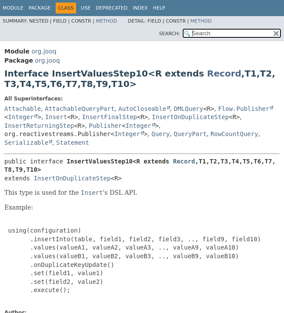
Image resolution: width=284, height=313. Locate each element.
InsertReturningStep (39, 125)
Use (85, 8)
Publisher (105, 125)
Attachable (22, 108)
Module (13, 8)
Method (106, 21)
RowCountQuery (234, 133)
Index (140, 8)
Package (40, 8)
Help (159, 8)
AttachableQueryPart (79, 108)
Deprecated (111, 8)
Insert (56, 116)
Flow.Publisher (243, 108)
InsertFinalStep (109, 116)
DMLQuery (188, 108)
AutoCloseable (142, 108)
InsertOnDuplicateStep (190, 116)
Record (224, 73)
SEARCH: (169, 34)
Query (160, 133)
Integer (20, 116)
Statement (72, 142)
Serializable (26, 142)
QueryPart (190, 133)
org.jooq (43, 51)
